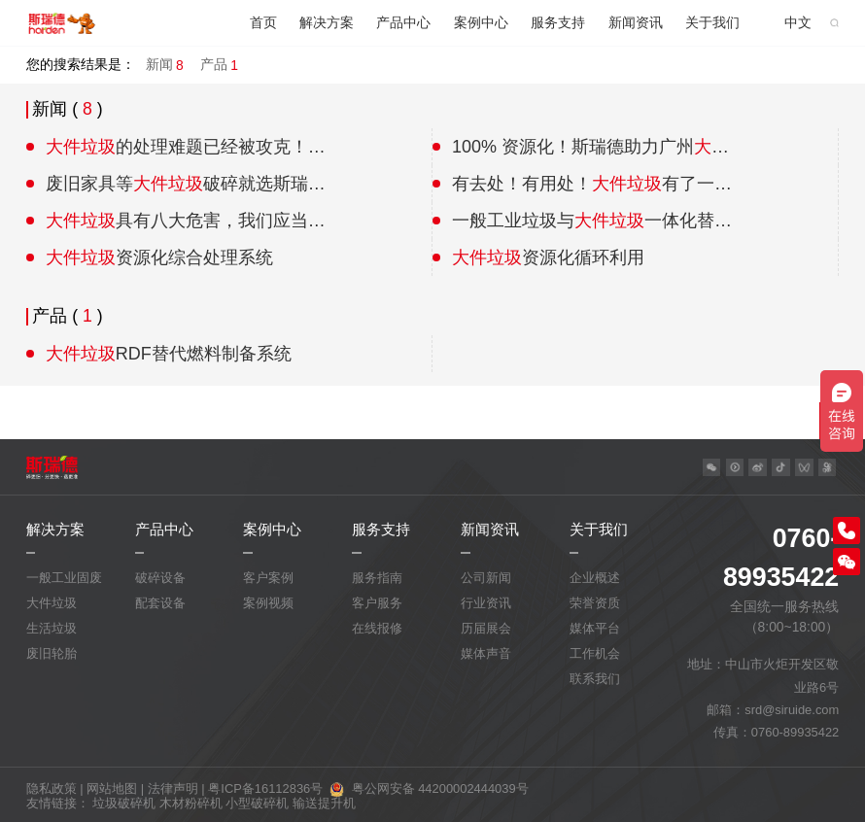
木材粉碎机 (191, 803)
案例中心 (481, 22)
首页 (263, 22)
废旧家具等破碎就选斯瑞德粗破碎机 (186, 183)
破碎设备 (160, 577)
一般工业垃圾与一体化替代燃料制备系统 (592, 220)
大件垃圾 (51, 603)
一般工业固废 (64, 577)
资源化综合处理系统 (159, 257)
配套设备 (160, 603)
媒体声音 (486, 653)
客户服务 (377, 603)
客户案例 (268, 577)
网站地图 (111, 788)
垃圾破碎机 (124, 803)
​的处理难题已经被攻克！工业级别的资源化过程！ (186, 146)
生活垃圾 (51, 628)
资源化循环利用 (548, 257)
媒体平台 (595, 628)
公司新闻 (486, 577)
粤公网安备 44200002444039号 (440, 788)
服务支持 (558, 22)
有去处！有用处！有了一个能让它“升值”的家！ (592, 183)
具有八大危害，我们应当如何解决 (186, 220)
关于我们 (712, 22)
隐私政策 (51, 788)
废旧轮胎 (51, 653)
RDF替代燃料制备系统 (169, 353)
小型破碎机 (257, 803)
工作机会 (595, 653)
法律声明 (173, 788)
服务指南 (377, 577)
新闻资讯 (635, 22)
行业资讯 (486, 603)
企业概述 (595, 577)
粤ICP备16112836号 (265, 788)
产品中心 (403, 22)
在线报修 (377, 628)
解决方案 (326, 22)
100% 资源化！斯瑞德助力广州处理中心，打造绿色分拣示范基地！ (592, 146)
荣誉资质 (595, 603)
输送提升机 (324, 803)
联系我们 (595, 678)
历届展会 (486, 628)
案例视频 (268, 603)
